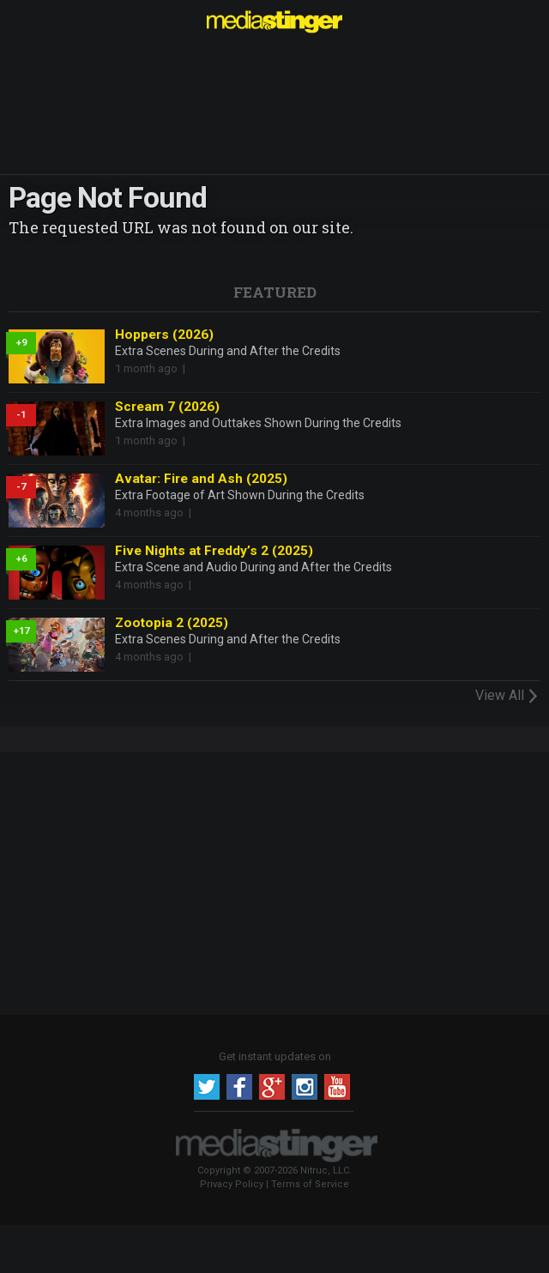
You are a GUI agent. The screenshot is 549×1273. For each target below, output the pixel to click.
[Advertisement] (274, 881)
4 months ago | (155, 512)
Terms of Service (310, 1184)
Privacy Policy (231, 1184)
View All (507, 694)
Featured (275, 292)
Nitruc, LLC (324, 1170)
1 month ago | (152, 368)
